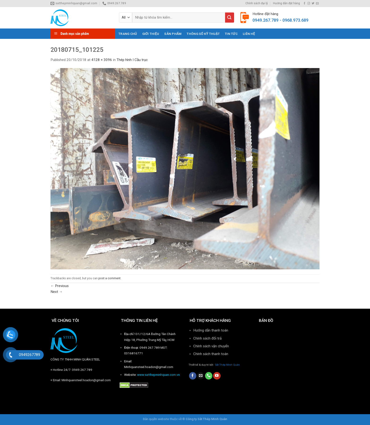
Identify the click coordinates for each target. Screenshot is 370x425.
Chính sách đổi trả (207, 338)
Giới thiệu (150, 34)
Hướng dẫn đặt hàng (286, 3)
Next (56, 292)
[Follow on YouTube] (216, 376)
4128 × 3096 (101, 60)
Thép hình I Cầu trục (132, 60)
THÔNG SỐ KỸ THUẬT (203, 34)
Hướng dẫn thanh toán (210, 330)
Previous (59, 286)
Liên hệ (249, 34)
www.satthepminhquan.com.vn (158, 374)
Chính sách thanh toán (211, 354)
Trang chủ (127, 34)
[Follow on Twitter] (313, 3)
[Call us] (208, 376)
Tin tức (231, 34)
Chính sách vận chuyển (211, 346)
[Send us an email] (317, 3)
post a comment (109, 278)
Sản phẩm (172, 34)
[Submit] (229, 17)
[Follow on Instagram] (308, 3)
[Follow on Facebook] (304, 3)
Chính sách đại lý (256, 3)
